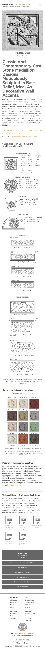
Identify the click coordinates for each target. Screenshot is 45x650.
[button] (40, 5)
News (12, 604)
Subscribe (28, 620)
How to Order (22, 567)
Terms (18, 643)
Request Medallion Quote (22, 582)
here (36, 453)
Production (28, 604)
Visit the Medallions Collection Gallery (17, 130)
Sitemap (26, 643)
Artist (12, 607)
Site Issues (28, 618)
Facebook (13, 613)
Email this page (22, 586)
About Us (13, 600)
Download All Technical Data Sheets (22, 563)
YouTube (13, 618)
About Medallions (23, 577)
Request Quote (30, 613)
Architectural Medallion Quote (24, 137)
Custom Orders (30, 602)
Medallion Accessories (22, 572)
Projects (13, 602)
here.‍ (13, 125)
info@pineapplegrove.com (22, 642)
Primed (14, 451)
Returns (27, 607)
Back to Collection (22, 56)
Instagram (13, 616)
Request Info (29, 616)
